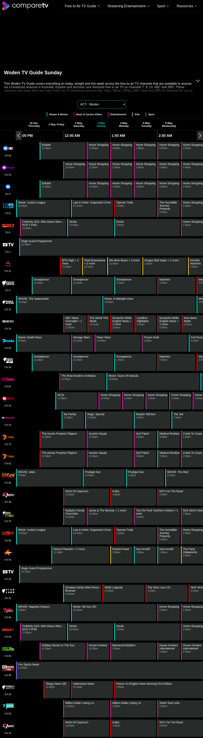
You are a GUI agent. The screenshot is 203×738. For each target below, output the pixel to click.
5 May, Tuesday (146, 124)
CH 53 (8, 401)
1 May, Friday (56, 124)
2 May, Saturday (78, 124)
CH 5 (8, 189)
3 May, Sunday (101, 124)
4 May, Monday (124, 124)
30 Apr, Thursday (34, 124)
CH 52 (8, 170)
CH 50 (8, 150)
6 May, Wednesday (169, 124)
